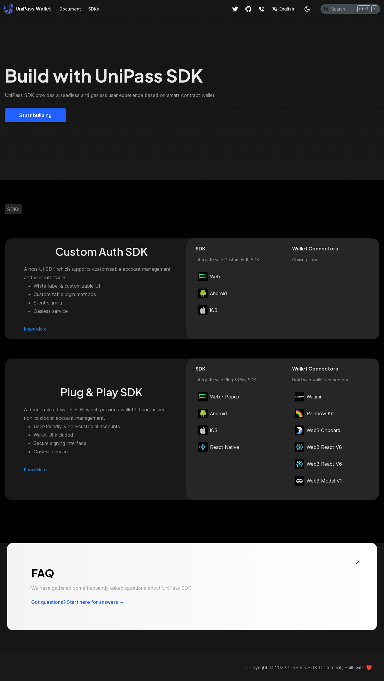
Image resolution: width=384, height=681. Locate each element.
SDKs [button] (93, 8)
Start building (35, 115)
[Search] (350, 9)
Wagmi (308, 396)
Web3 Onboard (317, 430)
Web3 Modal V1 (318, 481)
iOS (208, 310)
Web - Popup (218, 396)
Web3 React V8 (318, 447)
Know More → (38, 328)
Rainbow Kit (314, 413)
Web (209, 276)
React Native (218, 447)
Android (212, 293)
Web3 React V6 (318, 464)
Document (70, 8)
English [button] (283, 9)
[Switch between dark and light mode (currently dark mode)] (307, 9)
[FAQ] (357, 562)
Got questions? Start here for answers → (77, 602)
